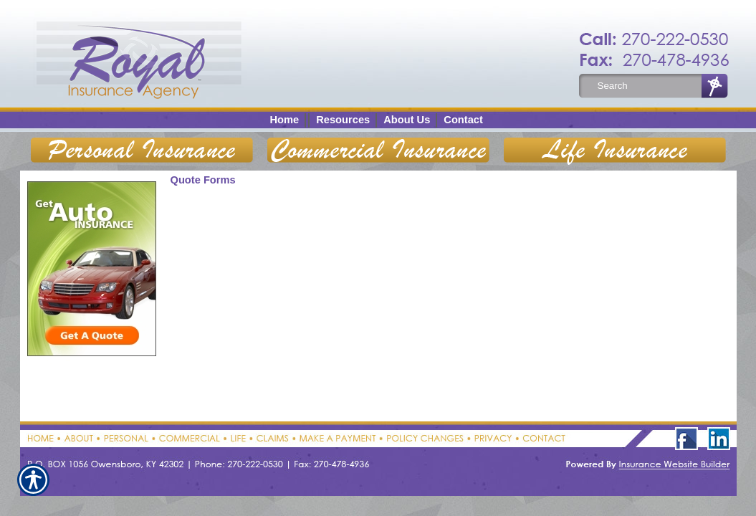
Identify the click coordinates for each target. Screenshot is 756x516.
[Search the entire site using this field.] (646, 86)
